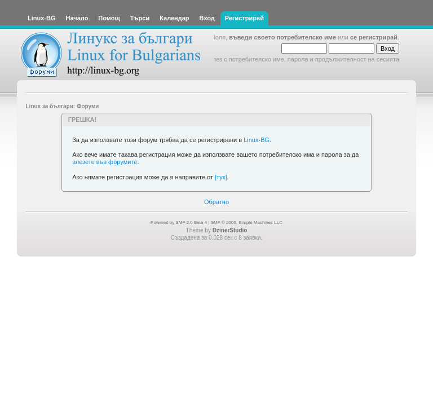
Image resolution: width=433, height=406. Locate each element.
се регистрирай (373, 37)
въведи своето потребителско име (282, 37)
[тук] (221, 177)
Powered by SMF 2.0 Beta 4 (179, 222)
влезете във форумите (104, 161)
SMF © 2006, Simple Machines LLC (246, 222)
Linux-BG (256, 139)
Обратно (216, 201)
